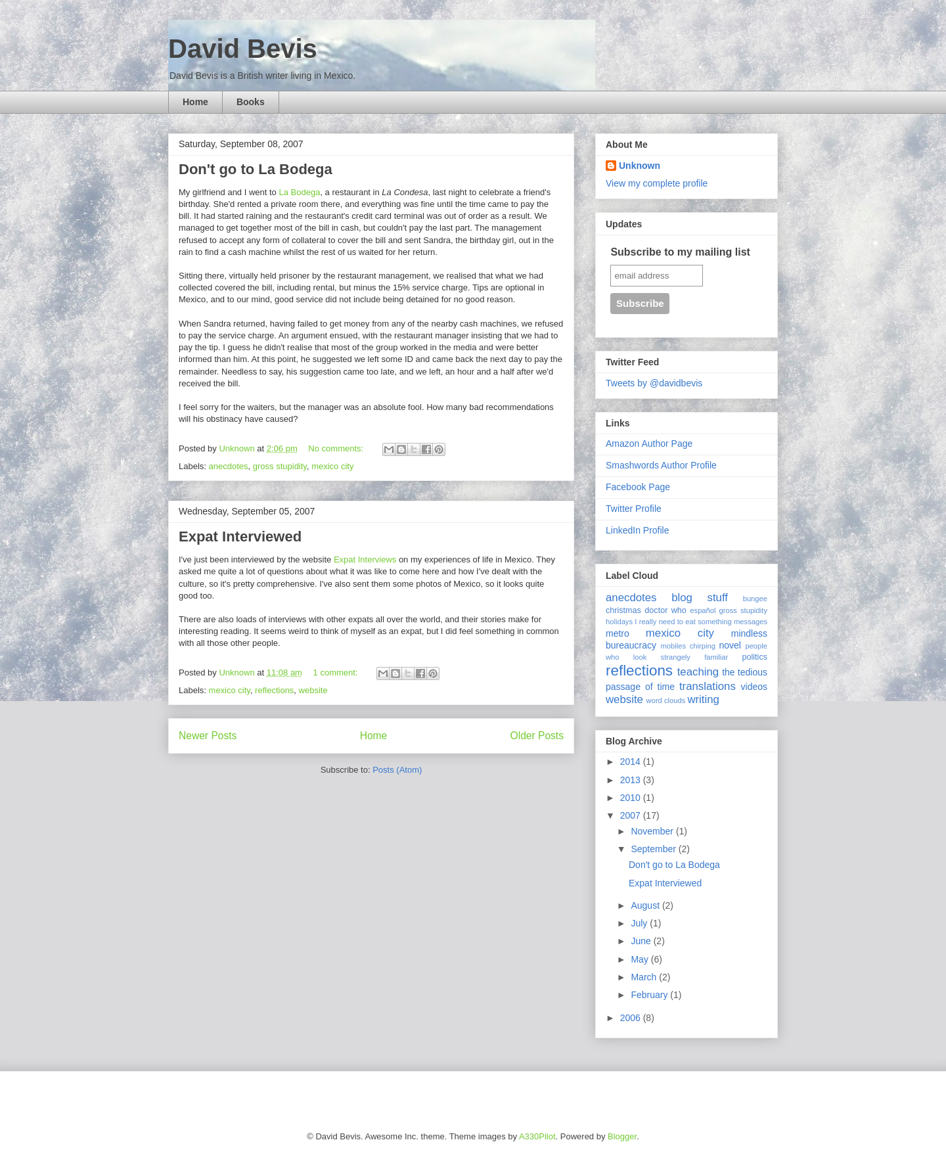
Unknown (639, 165)
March (645, 977)
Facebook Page (638, 487)
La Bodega (299, 192)
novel (730, 645)
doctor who (665, 610)
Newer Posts (207, 735)
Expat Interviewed (240, 536)
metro (617, 633)
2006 (631, 1018)
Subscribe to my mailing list (680, 252)
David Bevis (242, 48)
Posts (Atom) (397, 770)
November (653, 831)
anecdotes (228, 466)
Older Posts (537, 735)
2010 (631, 797)
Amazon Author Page (649, 443)
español (702, 610)
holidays (619, 622)
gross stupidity (280, 466)
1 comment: (337, 672)
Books (250, 102)
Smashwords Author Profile (661, 465)
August (646, 905)
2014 (631, 761)
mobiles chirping (687, 646)
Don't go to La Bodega (255, 169)
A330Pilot (537, 1136)
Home (195, 102)
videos (754, 686)
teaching (698, 672)
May (640, 959)
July (640, 923)
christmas (623, 610)
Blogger (622, 1136)
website (313, 690)
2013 (631, 780)
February (650, 995)
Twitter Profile (634, 508)
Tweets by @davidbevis (654, 383)
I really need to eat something (683, 622)
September (654, 849)
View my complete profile (657, 183)
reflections (274, 690)
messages (750, 622)
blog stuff (699, 597)
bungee (755, 599)
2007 (631, 815)
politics (755, 657)
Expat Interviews (365, 559)
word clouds (666, 700)
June (642, 941)
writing (703, 699)
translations (707, 686)
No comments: (336, 448)
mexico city (332, 466)
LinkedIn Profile (637, 530)
